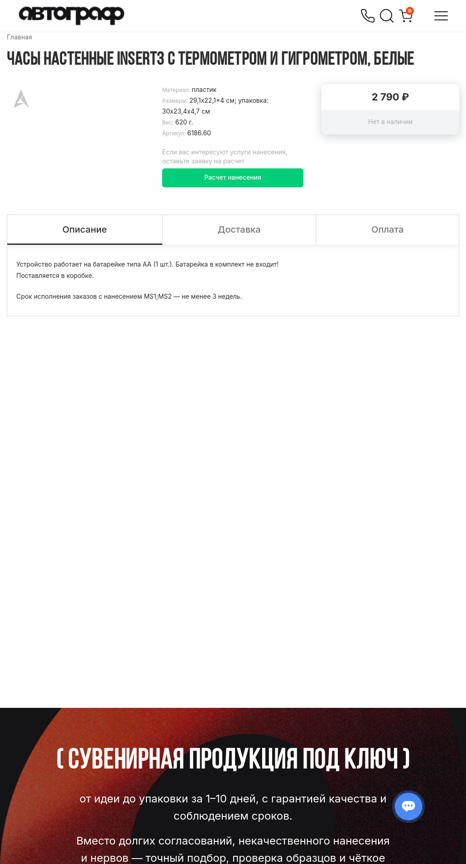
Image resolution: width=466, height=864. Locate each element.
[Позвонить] (368, 16)
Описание (84, 229)
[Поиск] (387, 16)
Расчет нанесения (232, 177)
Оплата (387, 229)
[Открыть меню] (441, 15)
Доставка (238, 229)
